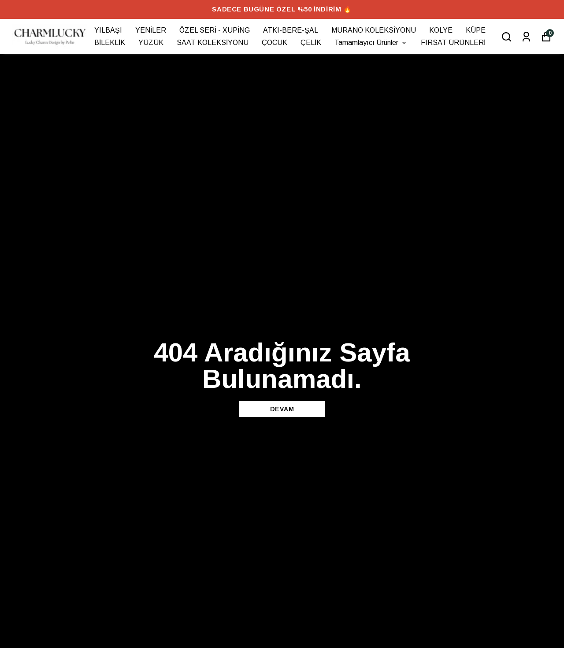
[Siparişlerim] (526, 36)
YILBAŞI (108, 30)
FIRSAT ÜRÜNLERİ (453, 42)
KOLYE (441, 30)
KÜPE (476, 30)
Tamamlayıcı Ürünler (371, 42)
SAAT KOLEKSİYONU (213, 42)
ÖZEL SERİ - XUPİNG (214, 30)
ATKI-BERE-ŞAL (290, 30)
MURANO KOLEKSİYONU (373, 30)
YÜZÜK (150, 42)
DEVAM (282, 409)
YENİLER (150, 30)
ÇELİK (311, 42)
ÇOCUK (274, 42)
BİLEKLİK (109, 42)
